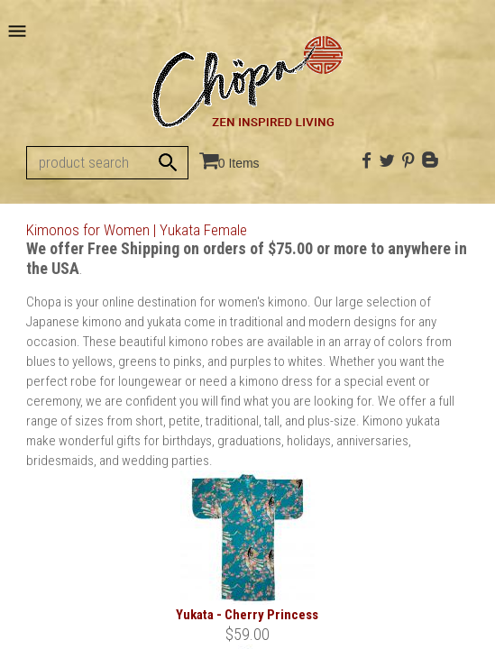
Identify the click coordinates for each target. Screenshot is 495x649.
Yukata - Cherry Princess (247, 615)
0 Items (239, 163)
